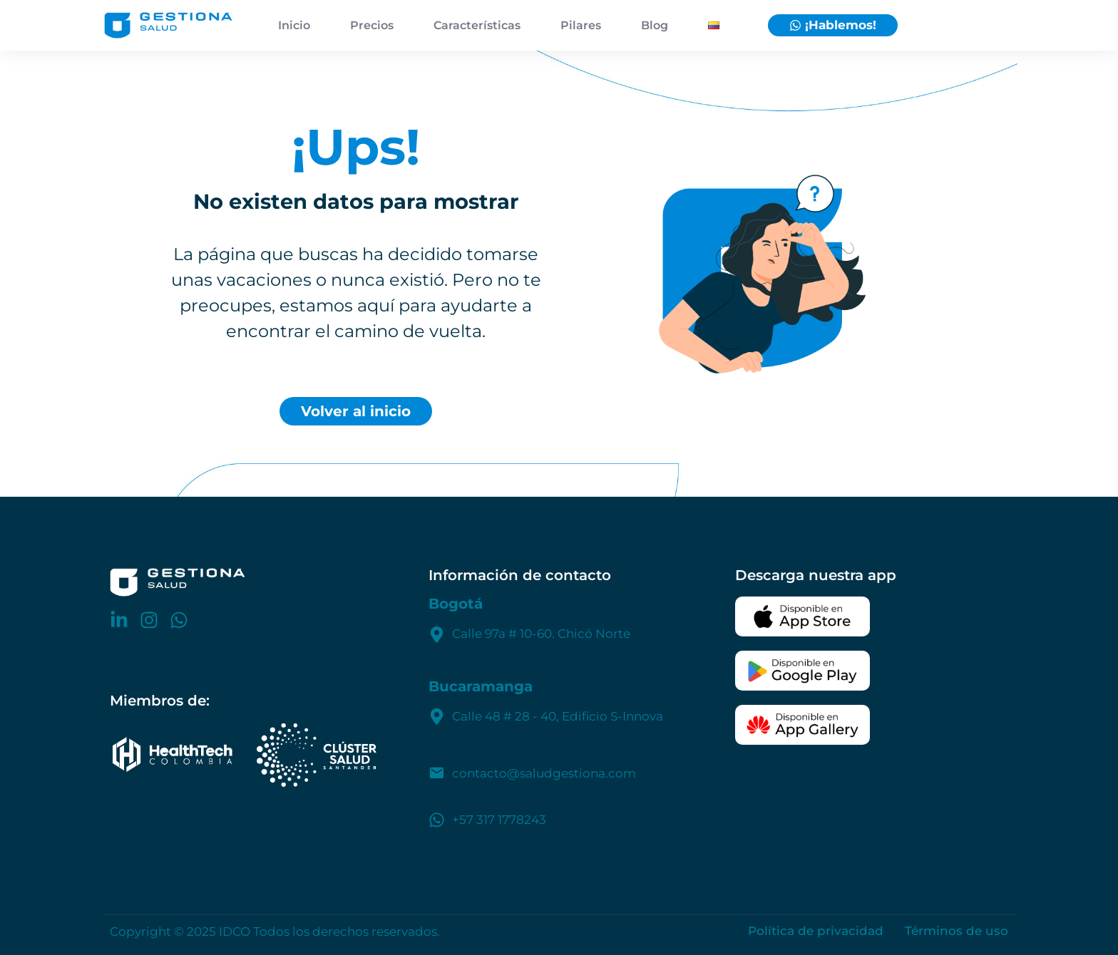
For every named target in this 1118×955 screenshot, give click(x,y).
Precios (372, 25)
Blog (654, 25)
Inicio (294, 25)
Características (477, 25)
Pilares (580, 25)
